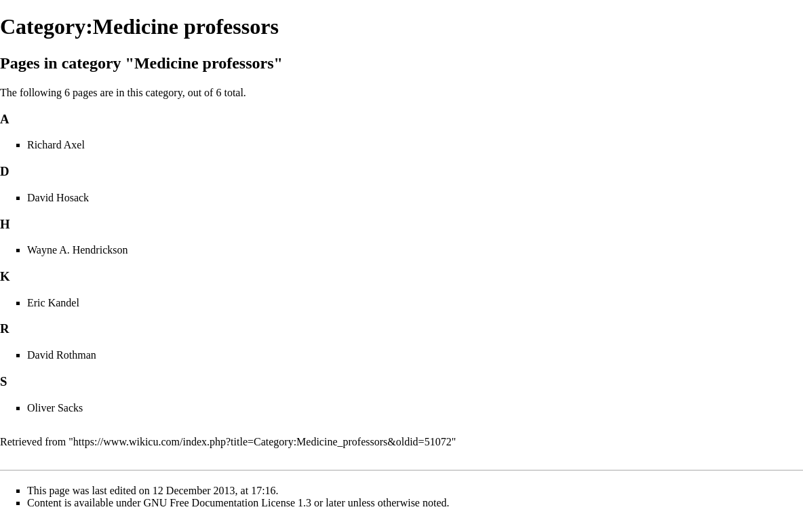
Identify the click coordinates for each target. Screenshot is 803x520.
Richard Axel (56, 145)
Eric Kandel (53, 302)
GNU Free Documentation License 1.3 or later (244, 502)
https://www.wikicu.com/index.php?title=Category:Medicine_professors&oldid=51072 (262, 441)
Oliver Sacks (55, 408)
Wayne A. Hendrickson (77, 250)
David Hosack (58, 197)
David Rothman (61, 355)
